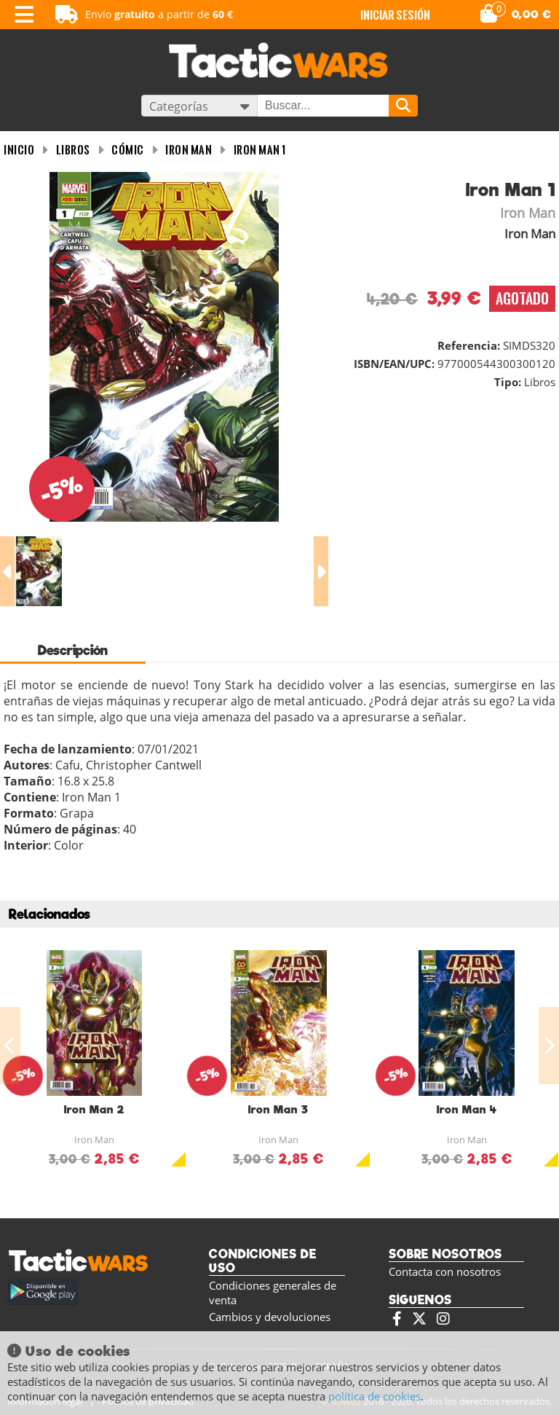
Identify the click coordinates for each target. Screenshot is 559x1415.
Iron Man (188, 149)
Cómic (127, 149)
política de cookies (374, 1396)
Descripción (73, 650)
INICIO (19, 149)
